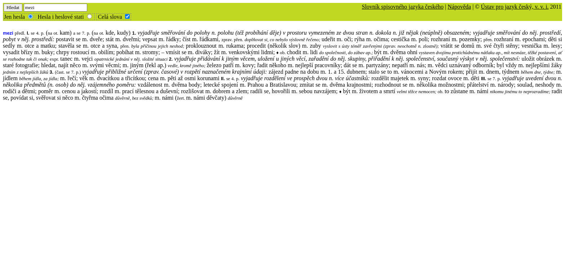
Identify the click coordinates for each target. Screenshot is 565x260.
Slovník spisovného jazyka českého (403, 7)
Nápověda (459, 7)
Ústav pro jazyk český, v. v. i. (514, 7)
